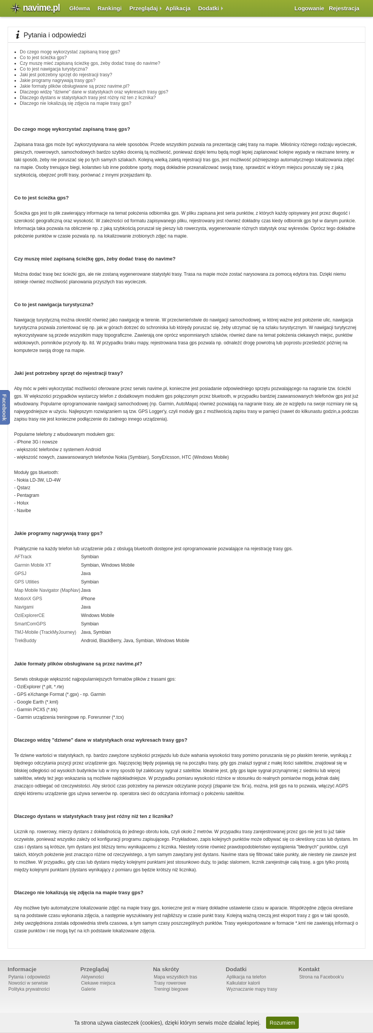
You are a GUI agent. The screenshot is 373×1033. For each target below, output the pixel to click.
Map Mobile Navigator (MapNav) (47, 590)
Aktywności (92, 977)
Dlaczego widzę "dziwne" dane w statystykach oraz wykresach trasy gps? (94, 92)
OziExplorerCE (29, 615)
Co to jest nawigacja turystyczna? (54, 69)
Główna (79, 8)
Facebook (5, 407)
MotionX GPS (28, 598)
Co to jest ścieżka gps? (43, 57)
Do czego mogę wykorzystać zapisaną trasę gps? (70, 52)
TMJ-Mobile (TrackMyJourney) (45, 632)
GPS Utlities (26, 582)
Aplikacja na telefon (246, 977)
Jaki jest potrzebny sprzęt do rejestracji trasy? (66, 74)
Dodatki (208, 8)
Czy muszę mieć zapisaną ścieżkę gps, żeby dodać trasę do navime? (90, 63)
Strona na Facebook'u (321, 977)
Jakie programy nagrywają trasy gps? (58, 80)
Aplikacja (178, 8)
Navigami (23, 607)
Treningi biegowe (171, 989)
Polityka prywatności (29, 989)
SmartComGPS (30, 624)
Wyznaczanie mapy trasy (251, 989)
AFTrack (23, 556)
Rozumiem (282, 1023)
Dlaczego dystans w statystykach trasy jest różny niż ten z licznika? (88, 97)
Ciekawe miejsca (98, 983)
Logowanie (309, 8)
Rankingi (109, 8)
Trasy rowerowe (170, 983)
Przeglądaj (143, 8)
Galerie (88, 989)
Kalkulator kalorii (243, 983)
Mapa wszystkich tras (175, 977)
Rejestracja (344, 8)
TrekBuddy (25, 640)
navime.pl (41, 8)
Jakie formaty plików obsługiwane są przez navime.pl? (74, 86)
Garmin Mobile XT (32, 565)
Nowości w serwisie (28, 983)
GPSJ (20, 573)
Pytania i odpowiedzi (29, 977)
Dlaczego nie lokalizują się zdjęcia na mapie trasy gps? (75, 103)
